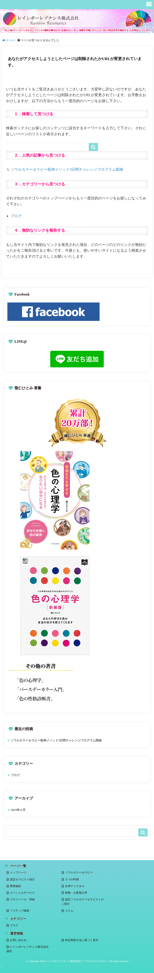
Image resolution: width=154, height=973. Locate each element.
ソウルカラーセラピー (79, 872)
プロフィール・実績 (22, 899)
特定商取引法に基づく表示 (81, 940)
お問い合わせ (18, 940)
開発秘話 (15, 886)
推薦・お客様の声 (76, 892)
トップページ (18, 872)
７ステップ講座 (19, 910)
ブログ (16, 216)
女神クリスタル (74, 886)
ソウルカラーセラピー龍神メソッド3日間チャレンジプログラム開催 (67, 169)
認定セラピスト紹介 (22, 879)
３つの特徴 (72, 879)
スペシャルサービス (22, 892)
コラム (69, 910)
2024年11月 (18, 810)
